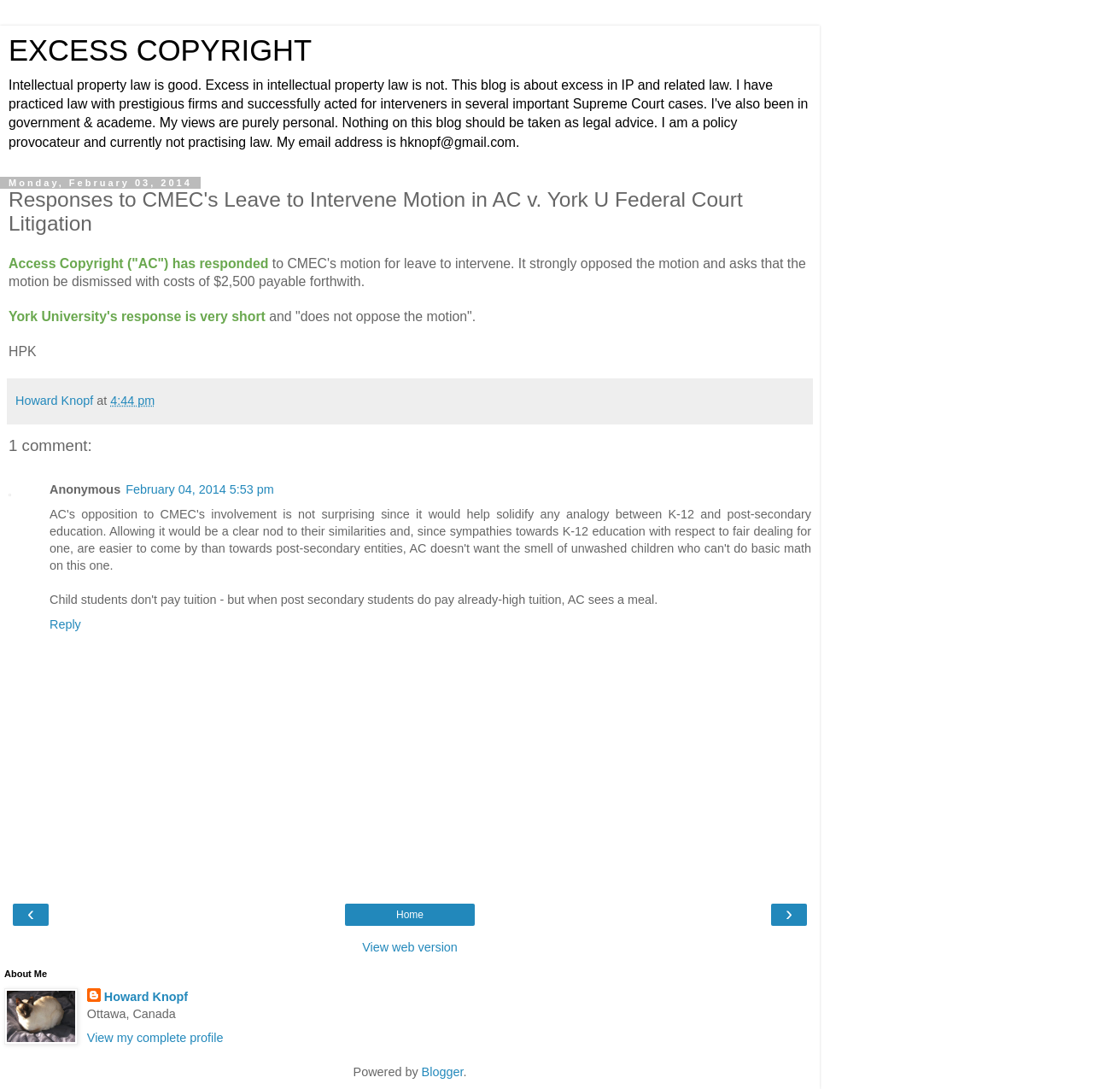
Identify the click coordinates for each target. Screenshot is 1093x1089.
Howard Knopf (146, 997)
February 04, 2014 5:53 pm (200, 489)
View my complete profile (155, 1038)
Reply (65, 624)
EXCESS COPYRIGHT (160, 50)
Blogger (443, 1072)
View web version (410, 947)
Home (410, 915)
